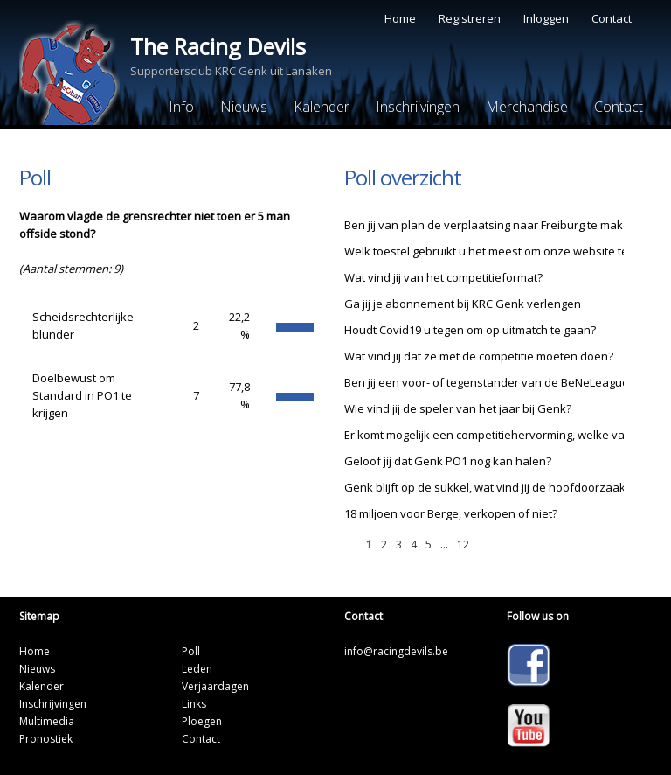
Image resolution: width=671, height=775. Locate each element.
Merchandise (527, 106)
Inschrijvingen (418, 106)
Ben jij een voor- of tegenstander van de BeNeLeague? (489, 382)
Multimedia (46, 721)
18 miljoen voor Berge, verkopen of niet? (450, 513)
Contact (611, 18)
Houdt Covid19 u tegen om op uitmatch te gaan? (470, 330)
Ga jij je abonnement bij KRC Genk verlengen (462, 303)
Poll (191, 651)
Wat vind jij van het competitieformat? (443, 277)
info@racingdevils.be (396, 651)
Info (181, 106)
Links (194, 703)
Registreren (470, 18)
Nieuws (243, 106)
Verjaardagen (215, 686)
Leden (197, 668)
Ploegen (202, 721)
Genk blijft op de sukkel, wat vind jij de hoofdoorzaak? (487, 487)
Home (400, 18)
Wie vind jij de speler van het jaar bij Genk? (457, 408)
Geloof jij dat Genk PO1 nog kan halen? (447, 461)
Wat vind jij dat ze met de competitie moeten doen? (478, 356)
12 (463, 544)
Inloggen (546, 18)
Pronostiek (46, 738)
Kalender (321, 106)
